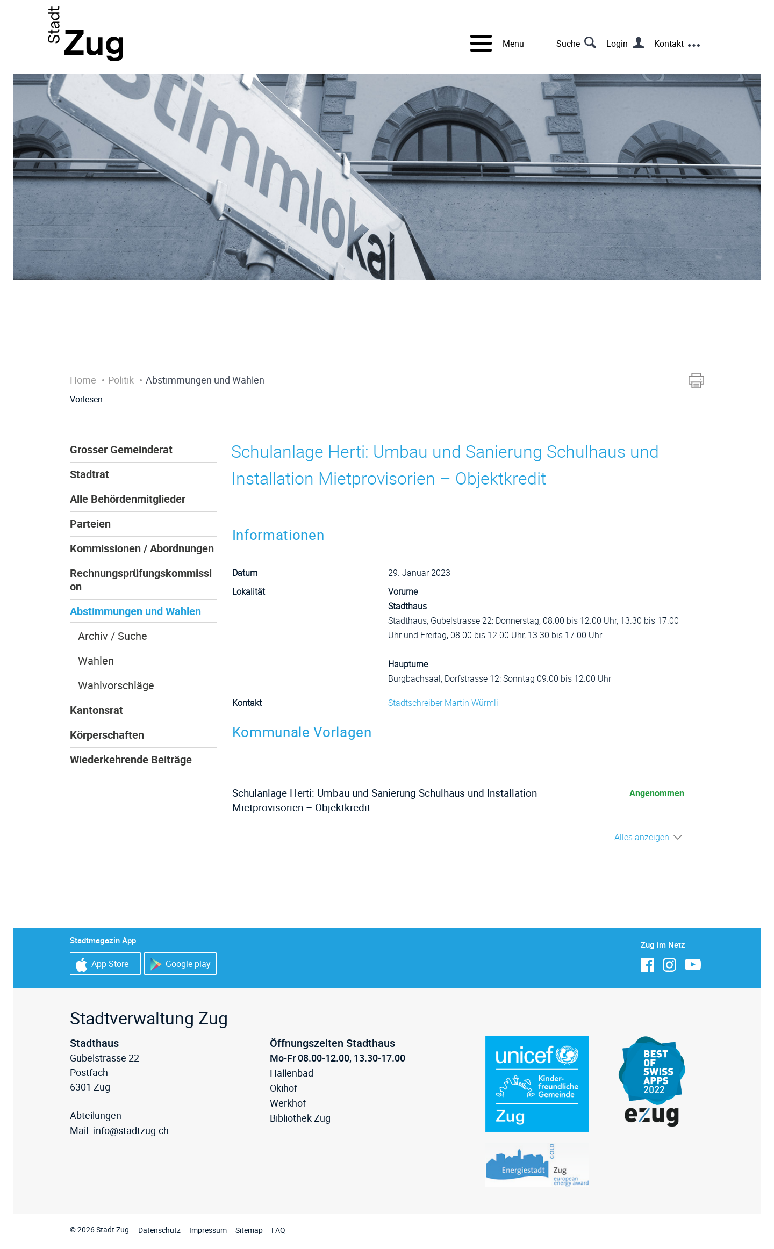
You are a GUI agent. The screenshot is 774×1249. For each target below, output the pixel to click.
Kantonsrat (96, 710)
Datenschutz (159, 1230)
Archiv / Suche (112, 635)
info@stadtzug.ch (131, 1130)
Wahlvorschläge (116, 685)
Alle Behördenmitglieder (127, 499)
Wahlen (96, 660)
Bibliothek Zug (300, 1117)
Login (617, 43)
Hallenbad (291, 1072)
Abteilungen (95, 1115)
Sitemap (249, 1230)
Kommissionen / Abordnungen (142, 548)
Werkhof (288, 1102)
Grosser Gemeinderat (121, 449)
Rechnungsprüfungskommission (141, 579)
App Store (102, 964)
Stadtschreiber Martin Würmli (443, 703)
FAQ (278, 1230)
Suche (568, 43)
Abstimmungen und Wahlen (135, 611)
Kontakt (669, 43)
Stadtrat (89, 474)
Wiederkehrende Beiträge (131, 759)
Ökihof (283, 1087)
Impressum (208, 1230)
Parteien (90, 523)
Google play (180, 964)
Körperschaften (107, 734)
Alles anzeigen (641, 837)
